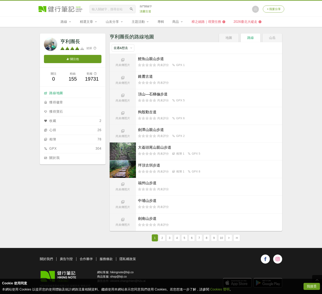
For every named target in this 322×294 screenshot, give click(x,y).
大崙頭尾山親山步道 (154, 147)
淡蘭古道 (145, 11)
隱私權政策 (128, 259)
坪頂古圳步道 (149, 165)
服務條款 (106, 259)
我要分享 (273, 9)
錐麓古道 (145, 76)
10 (221, 238)
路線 (250, 37)
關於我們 (46, 259)
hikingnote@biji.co (121, 272)
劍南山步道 (147, 218)
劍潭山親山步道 (151, 130)
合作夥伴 (86, 259)
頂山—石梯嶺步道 (153, 94)
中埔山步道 (147, 201)
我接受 (312, 286)
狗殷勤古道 (147, 112)
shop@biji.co (118, 276)
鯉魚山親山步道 (151, 59)
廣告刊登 (66, 259)
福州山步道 (147, 183)
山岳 (272, 37)
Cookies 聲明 (219, 289)
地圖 (228, 37)
